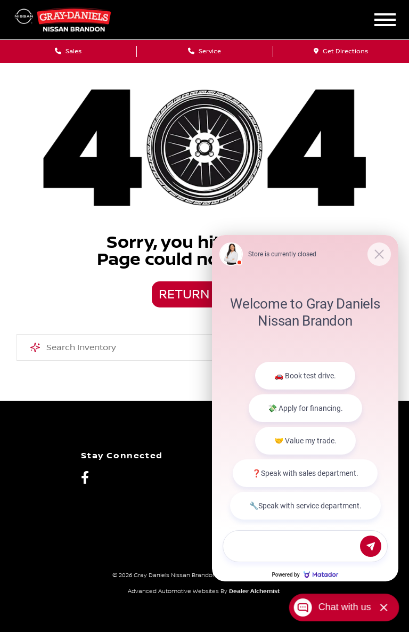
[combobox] (205, 347)
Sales (68, 51)
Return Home (204, 294)
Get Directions (341, 51)
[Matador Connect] (305, 408)
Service (204, 51)
